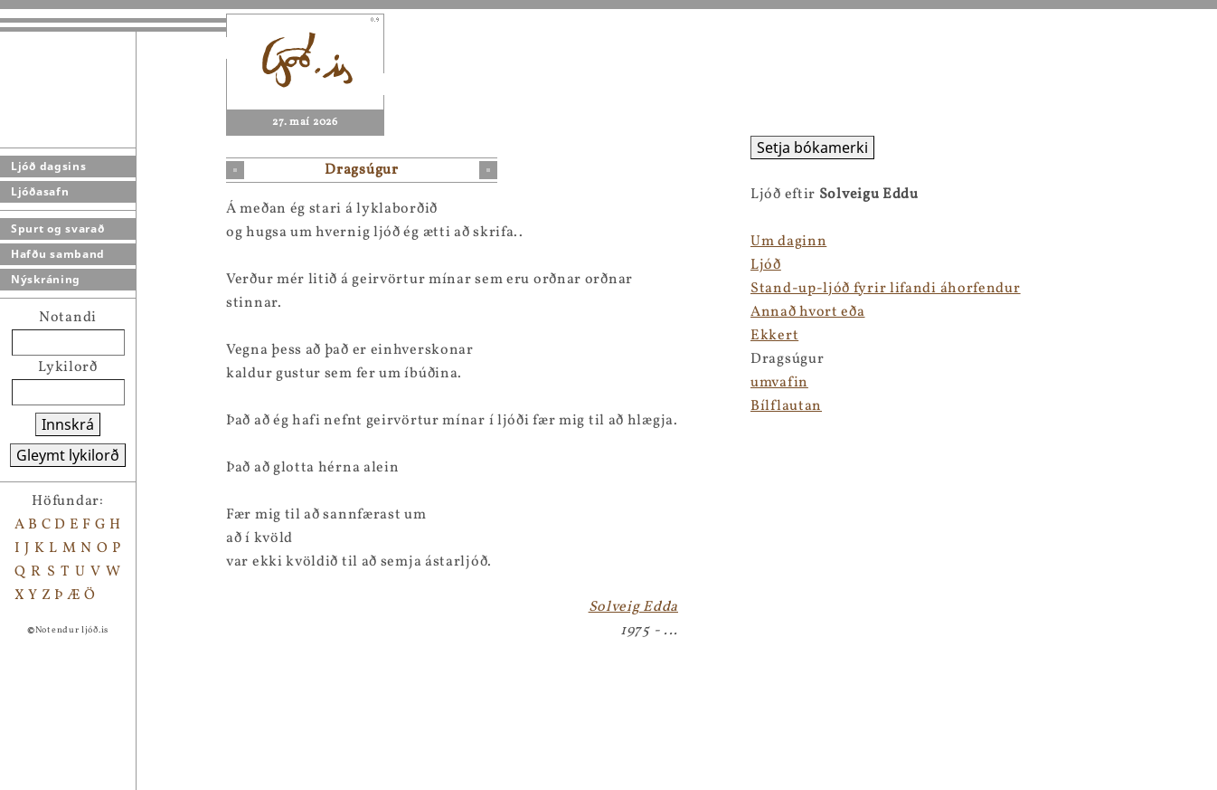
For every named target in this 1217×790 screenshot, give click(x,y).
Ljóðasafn (40, 191)
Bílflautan (786, 406)
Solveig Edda (633, 607)
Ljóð (765, 265)
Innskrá (68, 424)
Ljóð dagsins (48, 166)
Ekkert (774, 336)
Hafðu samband (58, 254)
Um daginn (788, 242)
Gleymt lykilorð (67, 455)
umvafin (779, 383)
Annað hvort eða (807, 312)
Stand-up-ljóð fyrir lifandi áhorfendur (885, 289)
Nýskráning (45, 279)
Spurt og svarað (58, 228)
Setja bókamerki (812, 147)
